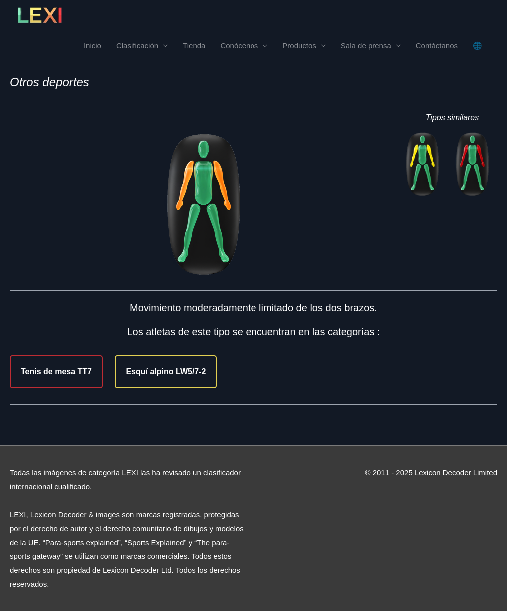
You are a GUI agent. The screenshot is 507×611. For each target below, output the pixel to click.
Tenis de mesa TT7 (56, 371)
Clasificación (137, 45)
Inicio (92, 45)
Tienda (194, 45)
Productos (299, 45)
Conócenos (239, 45)
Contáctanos (437, 45)
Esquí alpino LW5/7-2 (166, 371)
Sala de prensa (366, 45)
